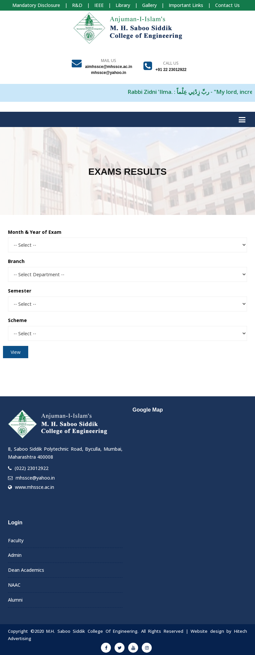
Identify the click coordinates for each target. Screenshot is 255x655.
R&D (77, 5)
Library (123, 5)
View (16, 352)
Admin (15, 555)
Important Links (186, 5)
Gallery (149, 5)
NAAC (14, 585)
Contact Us (227, 5)
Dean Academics (26, 570)
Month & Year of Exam (34, 232)
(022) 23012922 (31, 468)
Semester (19, 291)
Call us (171, 63)
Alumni (15, 600)
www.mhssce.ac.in (34, 487)
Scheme (17, 320)
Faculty (16, 540)
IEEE (99, 5)
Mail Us (108, 60)
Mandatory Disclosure (36, 5)
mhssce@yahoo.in (35, 478)
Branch (16, 261)
